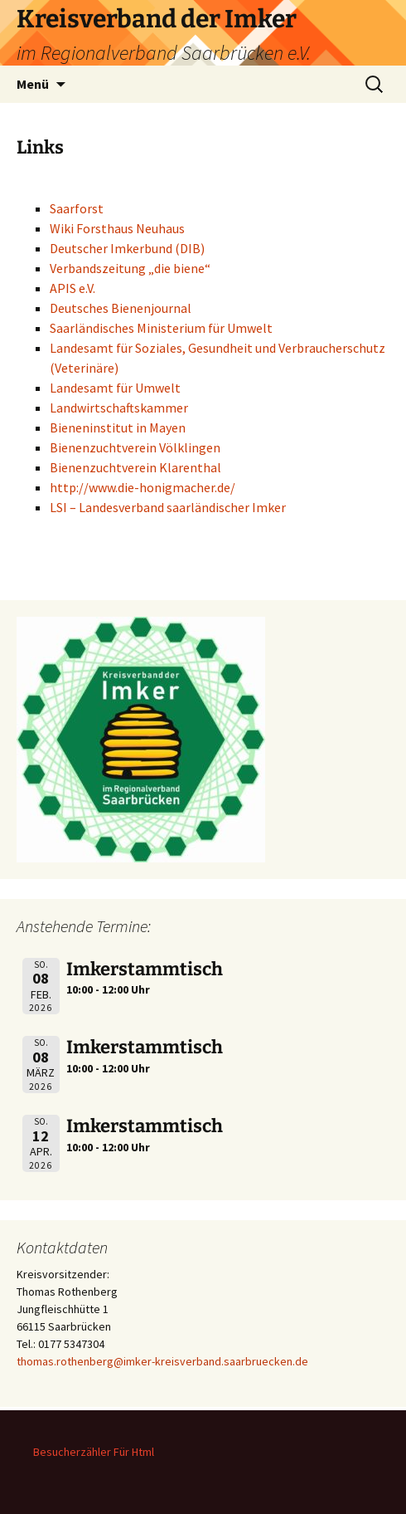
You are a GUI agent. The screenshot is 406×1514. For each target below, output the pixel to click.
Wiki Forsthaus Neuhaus (117, 228)
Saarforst (77, 208)
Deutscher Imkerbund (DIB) (127, 248)
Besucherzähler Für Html (93, 1451)
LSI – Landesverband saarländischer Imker (168, 507)
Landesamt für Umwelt (115, 387)
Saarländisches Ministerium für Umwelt (161, 328)
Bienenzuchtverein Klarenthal (135, 467)
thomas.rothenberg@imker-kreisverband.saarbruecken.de (162, 1361)
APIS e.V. (72, 288)
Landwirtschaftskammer (119, 407)
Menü (33, 84)
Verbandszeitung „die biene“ (130, 268)
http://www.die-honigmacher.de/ (142, 487)
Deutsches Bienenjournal (120, 308)
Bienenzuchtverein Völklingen (135, 447)
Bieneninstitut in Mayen (118, 427)
